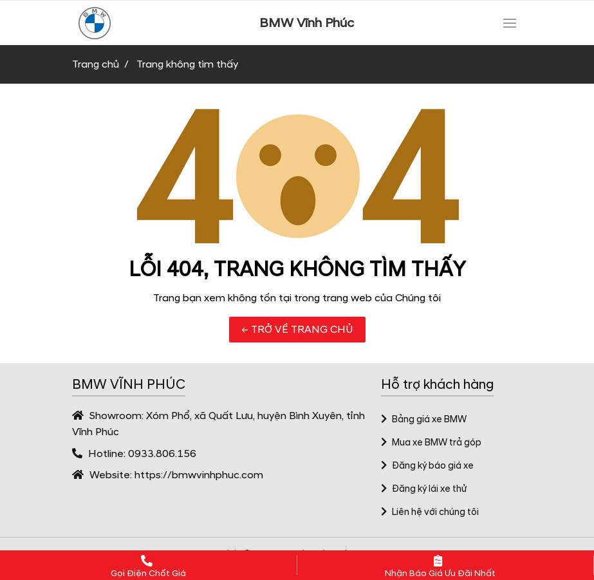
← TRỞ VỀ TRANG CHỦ (297, 329)
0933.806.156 (162, 453)
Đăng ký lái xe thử (424, 489)
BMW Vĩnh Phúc (306, 23)
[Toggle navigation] (509, 23)
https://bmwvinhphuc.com (199, 475)
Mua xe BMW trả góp (431, 443)
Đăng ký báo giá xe (427, 466)
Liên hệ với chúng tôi (430, 512)
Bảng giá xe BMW (424, 420)
